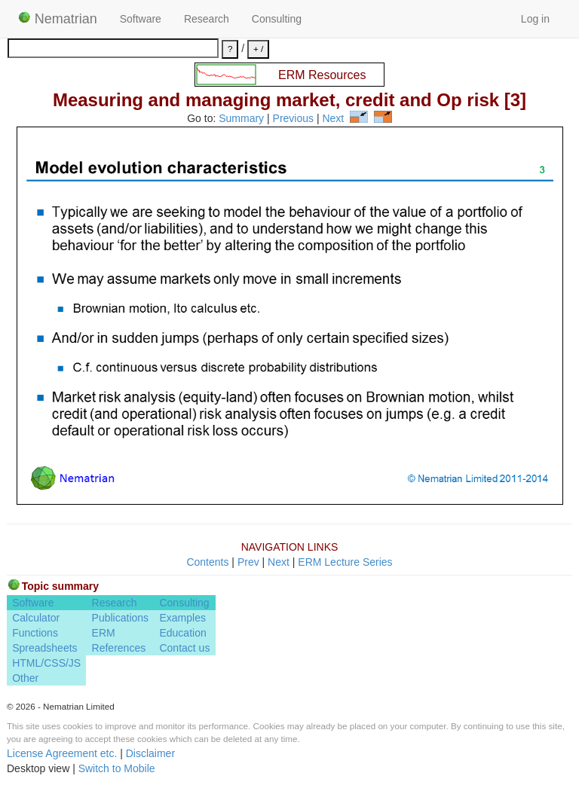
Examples (182, 618)
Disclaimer (150, 753)
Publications (120, 618)
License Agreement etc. (62, 753)
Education (182, 633)
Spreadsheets (44, 648)
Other (25, 678)
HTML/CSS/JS (46, 663)
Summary (241, 119)
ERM (103, 633)
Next (333, 119)
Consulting (277, 19)
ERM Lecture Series (345, 562)
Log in (535, 19)
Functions (35, 633)
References (119, 648)
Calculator (36, 618)
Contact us (184, 648)
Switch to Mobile (116, 768)
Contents (207, 562)
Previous (293, 119)
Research (206, 19)
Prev (248, 562)
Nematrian (57, 18)
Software (140, 19)
